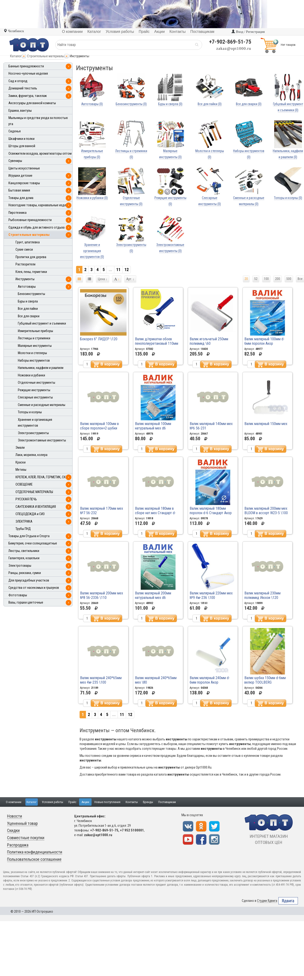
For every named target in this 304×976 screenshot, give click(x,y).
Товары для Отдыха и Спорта (29, 536)
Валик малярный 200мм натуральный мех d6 (153, 595)
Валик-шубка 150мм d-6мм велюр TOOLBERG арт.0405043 (265, 682)
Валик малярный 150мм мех (265, 423)
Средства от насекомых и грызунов (33, 588)
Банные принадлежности (26, 66)
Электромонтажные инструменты (42, 440)
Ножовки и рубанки (31, 375)
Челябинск (14, 31)
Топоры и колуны (30, 412)
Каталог (16, 56)
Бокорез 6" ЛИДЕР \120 (98, 339)
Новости (14, 816)
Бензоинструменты (31, 294)
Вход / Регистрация (248, 32)
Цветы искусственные (24, 168)
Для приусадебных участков (28, 580)
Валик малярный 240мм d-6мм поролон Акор (210, 680)
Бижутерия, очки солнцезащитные (32, 543)
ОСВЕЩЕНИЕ (24, 484)
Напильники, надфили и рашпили (40, 368)
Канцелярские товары (24, 183)
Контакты (132, 802)
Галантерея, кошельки (23, 558)
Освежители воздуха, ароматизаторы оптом (40, 154)
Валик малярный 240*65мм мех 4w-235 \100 (101, 680)
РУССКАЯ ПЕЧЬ (26, 499)
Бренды (148, 802)
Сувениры (15, 161)
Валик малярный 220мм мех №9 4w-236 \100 (211, 595)
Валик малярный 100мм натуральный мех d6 (153, 425)
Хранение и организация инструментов (35, 423)
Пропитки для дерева (30, 257)
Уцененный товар (22, 823)
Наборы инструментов (34, 361)
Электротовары (19, 566)
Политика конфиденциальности (34, 852)
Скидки (13, 830)
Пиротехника (17, 213)
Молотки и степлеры (32, 353)
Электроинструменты (33, 433)
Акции (85, 802)
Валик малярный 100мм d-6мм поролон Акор (264, 341)
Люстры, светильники (23, 551)
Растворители (25, 264)
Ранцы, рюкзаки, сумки (24, 573)
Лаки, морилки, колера (31, 455)
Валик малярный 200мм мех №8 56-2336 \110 (101, 595)
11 (118, 269)
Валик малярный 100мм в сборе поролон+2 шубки (99, 425)
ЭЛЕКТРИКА (23, 522)
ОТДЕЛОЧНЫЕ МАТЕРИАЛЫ (34, 492)
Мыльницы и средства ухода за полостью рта (38, 121)
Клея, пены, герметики (31, 272)
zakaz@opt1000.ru (233, 48)
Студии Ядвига (267, 901)
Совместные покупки (25, 837)
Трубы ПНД (23, 529)
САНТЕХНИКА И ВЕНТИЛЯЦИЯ (35, 507)
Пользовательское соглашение (34, 859)
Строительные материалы (45, 56)
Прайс (72, 802)
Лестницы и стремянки (34, 338)
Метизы (20, 470)
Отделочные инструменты (36, 383)
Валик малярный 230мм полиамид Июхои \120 (262, 595)
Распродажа (17, 844)
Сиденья (14, 131)
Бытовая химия (19, 190)
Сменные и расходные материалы (41, 405)
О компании (13, 802)
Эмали (20, 448)
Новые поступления (107, 802)
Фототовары (17, 595)
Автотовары (27, 287)
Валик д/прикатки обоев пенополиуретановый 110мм (156, 341)
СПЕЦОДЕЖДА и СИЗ (30, 514)
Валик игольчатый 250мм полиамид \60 (209, 341)
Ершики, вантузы (20, 111)
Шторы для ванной (21, 146)
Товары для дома (20, 198)
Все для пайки (28, 309)
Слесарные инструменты (35, 397)
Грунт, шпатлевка (27, 242)
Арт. (130, 279)
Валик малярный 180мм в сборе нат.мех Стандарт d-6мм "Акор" (155, 513)
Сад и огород (17, 81)
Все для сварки (28, 316)
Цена (102, 279)
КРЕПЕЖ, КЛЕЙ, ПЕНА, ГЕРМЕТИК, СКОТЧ (43, 477)
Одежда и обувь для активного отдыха (36, 228)
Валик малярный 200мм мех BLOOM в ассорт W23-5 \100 (266, 510)
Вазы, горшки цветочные (25, 603)
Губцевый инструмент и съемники (42, 323)
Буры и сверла (28, 301)
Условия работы (52, 802)
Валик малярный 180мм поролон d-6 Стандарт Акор (211, 510)
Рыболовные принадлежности (30, 220)
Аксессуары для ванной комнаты (32, 103)
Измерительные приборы (35, 331)
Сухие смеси (24, 250)
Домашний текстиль (22, 88)
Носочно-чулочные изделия (28, 74)
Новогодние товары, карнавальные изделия (39, 205)
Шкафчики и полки (21, 139)
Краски (20, 462)
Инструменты (25, 279)
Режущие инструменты (34, 390)
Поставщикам (167, 802)
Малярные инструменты (35, 346)
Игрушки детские (20, 176)
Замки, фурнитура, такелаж (27, 96)
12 (126, 269)
